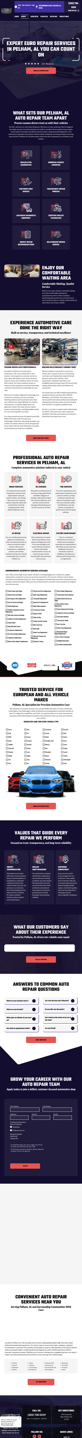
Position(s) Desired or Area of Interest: (18, 1123)
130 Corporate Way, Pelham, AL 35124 (50, 6)
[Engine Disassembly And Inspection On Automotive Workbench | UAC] (41, 1234)
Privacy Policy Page (7, 1425)
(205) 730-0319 (37, 1414)
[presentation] (26, 1157)
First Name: (14, 1106)
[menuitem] (18, 17)
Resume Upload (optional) (16, 1135)
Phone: (34, 1114)
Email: (55, 1114)
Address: (13, 1114)
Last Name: (47, 1106)
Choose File (14, 1138)
